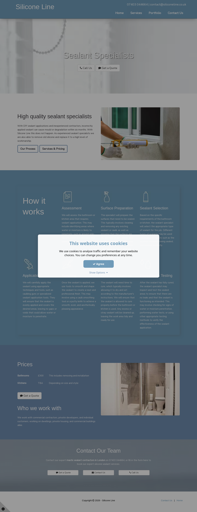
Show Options (98, 272)
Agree (98, 264)
